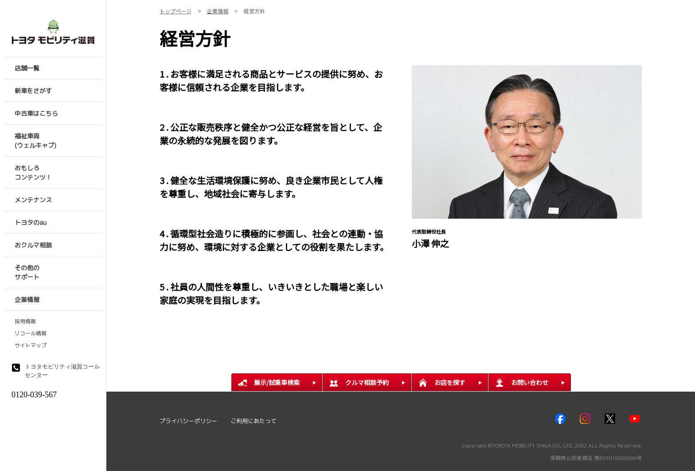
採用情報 (25, 321)
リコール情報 (31, 333)
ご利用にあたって (253, 421)
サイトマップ (31, 345)
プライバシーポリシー (188, 421)
